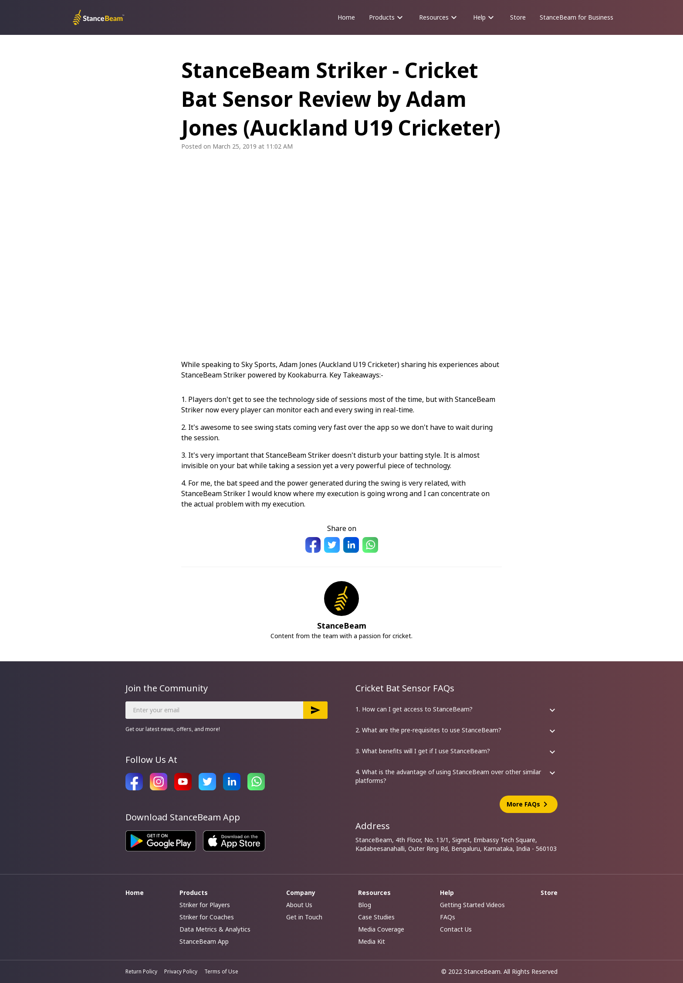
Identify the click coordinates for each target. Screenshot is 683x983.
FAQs (447, 917)
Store (518, 17)
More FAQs (529, 804)
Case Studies (376, 917)
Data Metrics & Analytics (214, 929)
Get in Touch (304, 917)
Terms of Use (221, 971)
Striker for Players (204, 905)
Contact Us (456, 929)
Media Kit (371, 941)
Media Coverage (381, 929)
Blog (364, 905)
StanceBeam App (204, 941)
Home (346, 17)
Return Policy (141, 971)
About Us (299, 905)
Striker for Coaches (206, 917)
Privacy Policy (180, 971)
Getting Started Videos (472, 905)
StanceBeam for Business (576, 17)
